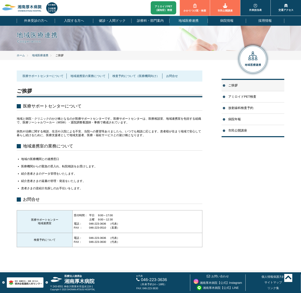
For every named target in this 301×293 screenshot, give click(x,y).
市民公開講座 (237, 130)
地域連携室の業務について (88, 76)
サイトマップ (273, 282)
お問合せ (172, 76)
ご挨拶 (233, 85)
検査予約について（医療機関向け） (135, 76)
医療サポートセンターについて (43, 76)
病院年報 (234, 119)
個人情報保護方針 (273, 276)
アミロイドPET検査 (242, 96)
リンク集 (273, 288)
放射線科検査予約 (240, 108)
